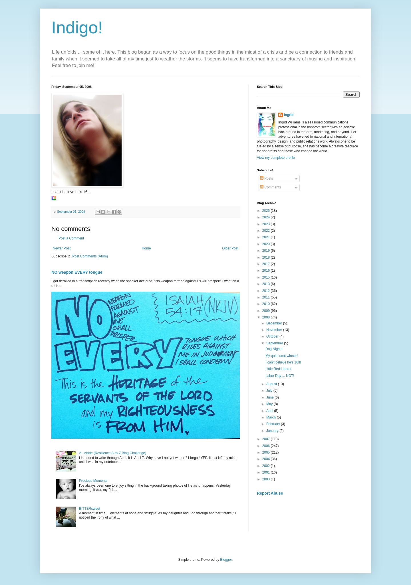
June (270, 397)
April (270, 411)
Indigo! (77, 27)
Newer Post (61, 248)
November (274, 330)
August (272, 384)
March (271, 417)
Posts (266, 178)
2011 (266, 297)
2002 (266, 466)
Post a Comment (71, 238)
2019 (266, 251)
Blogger (226, 560)
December (274, 323)
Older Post (230, 248)
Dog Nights (273, 349)
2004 (266, 459)
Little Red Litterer (278, 369)
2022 (266, 231)
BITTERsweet (89, 509)
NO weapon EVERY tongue (76, 272)
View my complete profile (276, 158)
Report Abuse (270, 493)
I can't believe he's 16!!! (283, 362)
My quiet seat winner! (281, 356)
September (275, 343)
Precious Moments (93, 481)
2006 (266, 446)
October (272, 336)
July (269, 391)
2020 (266, 244)
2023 (266, 224)
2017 (266, 264)
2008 (266, 317)
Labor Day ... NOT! (279, 376)
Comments (270, 187)
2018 (266, 257)
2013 (266, 284)
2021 (266, 237)
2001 (266, 472)
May (270, 404)
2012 (266, 291)
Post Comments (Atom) (90, 256)
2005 (266, 452)
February (273, 424)
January (272, 431)
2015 (266, 277)
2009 (266, 311)
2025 (266, 211)
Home (146, 248)
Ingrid (288, 115)
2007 (266, 439)
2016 (266, 271)
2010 (266, 304)
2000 (266, 479)
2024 (266, 217)
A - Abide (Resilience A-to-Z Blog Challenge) (112, 453)
